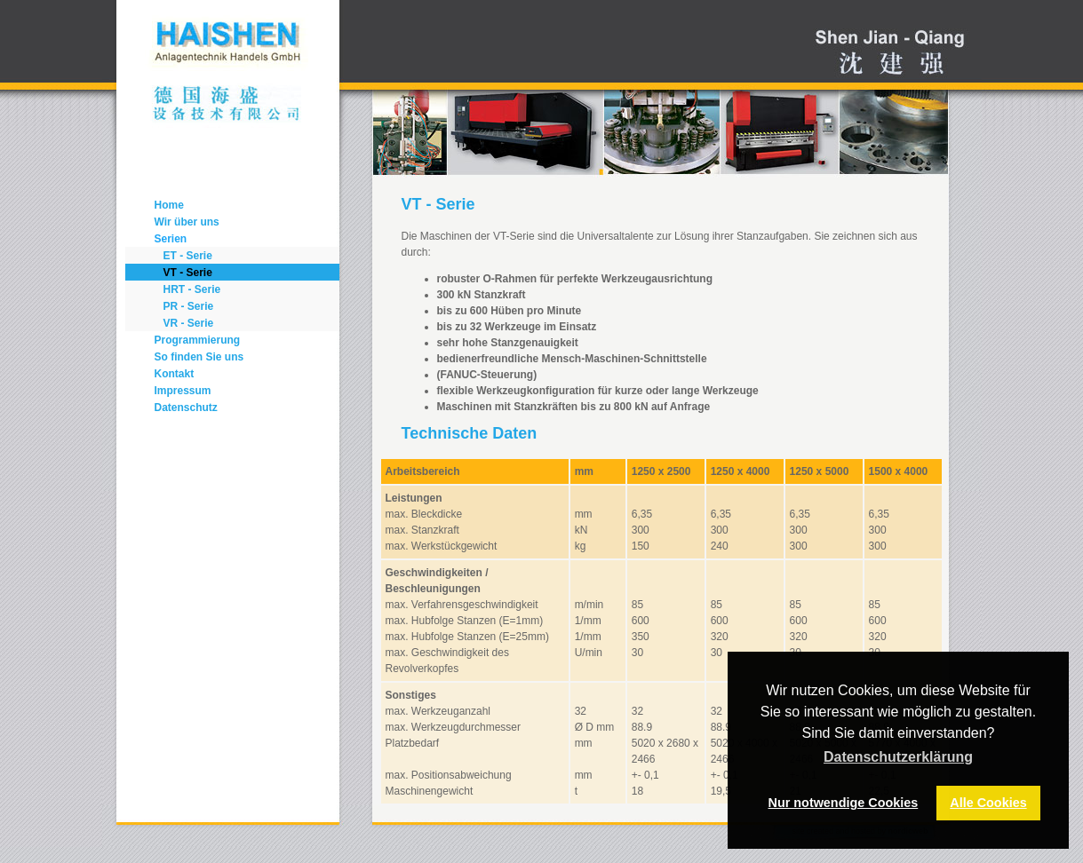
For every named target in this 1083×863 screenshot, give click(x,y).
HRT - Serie (192, 289)
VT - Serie (187, 272)
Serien (171, 239)
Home (169, 205)
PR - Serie (188, 306)
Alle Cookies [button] (988, 803)
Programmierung (198, 340)
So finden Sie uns (199, 357)
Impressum (183, 390)
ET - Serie (187, 255)
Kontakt (175, 374)
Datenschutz (186, 407)
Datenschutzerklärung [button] (898, 756)
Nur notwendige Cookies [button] (843, 803)
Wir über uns (187, 222)
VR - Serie (188, 323)
